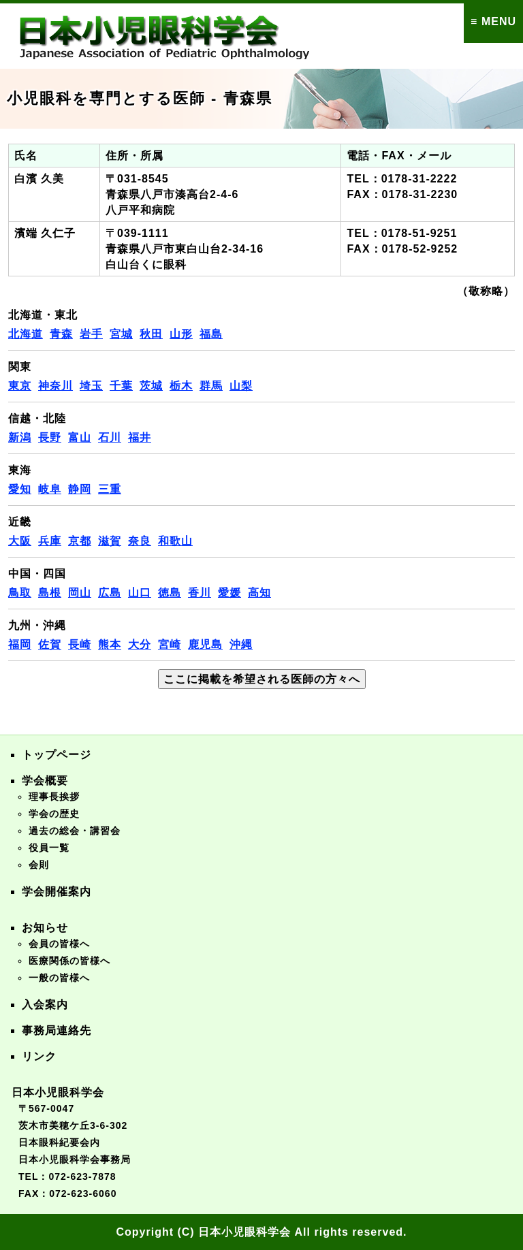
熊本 (109, 644)
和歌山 (175, 541)
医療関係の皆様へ (69, 960)
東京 (19, 385)
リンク (39, 1056)
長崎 (79, 644)
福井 (139, 437)
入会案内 (45, 1004)
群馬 (211, 385)
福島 (211, 334)
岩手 (91, 334)
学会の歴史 (54, 813)
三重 (109, 489)
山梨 (241, 385)
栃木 (181, 385)
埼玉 (91, 385)
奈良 (139, 541)
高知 (259, 592)
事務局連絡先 (56, 1030)
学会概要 (45, 780)
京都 (79, 541)
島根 (49, 592)
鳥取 (19, 592)
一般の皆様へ (59, 977)
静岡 (79, 489)
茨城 (151, 385)
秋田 (151, 334)
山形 (181, 334)
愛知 (19, 489)
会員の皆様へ (59, 943)
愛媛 (229, 592)
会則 (39, 864)
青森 (61, 334)
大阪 (19, 541)
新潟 (19, 437)
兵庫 (49, 541)
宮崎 (169, 644)
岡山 (79, 592)
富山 (79, 437)
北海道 (25, 334)
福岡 (19, 644)
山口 (139, 592)
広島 (109, 592)
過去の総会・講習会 (75, 830)
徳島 (169, 592)
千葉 (121, 385)
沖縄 (241, 644)
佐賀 (49, 644)
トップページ (56, 754)
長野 (49, 437)
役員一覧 (49, 847)
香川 (199, 592)
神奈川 (55, 385)
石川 (109, 437)
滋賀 (109, 541)
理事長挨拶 (54, 796)
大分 (139, 644)
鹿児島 (205, 644)
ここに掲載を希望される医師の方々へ (261, 679)
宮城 (121, 334)
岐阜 (49, 489)
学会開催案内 (56, 891)
